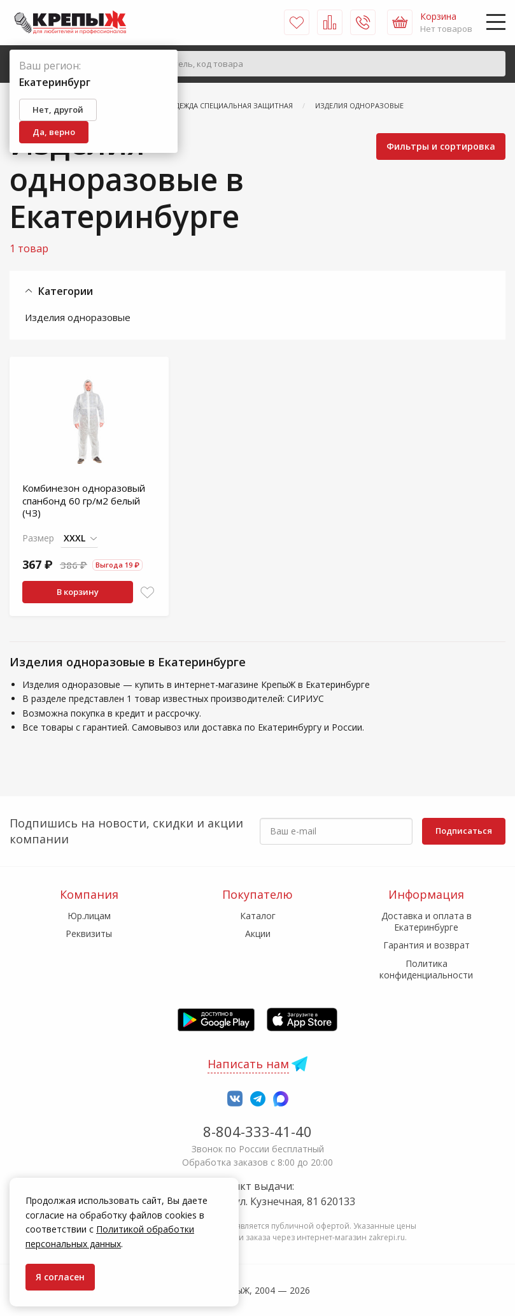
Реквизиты (89, 933)
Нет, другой (57, 109)
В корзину (78, 591)
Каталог (258, 916)
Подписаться (463, 830)
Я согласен (60, 1277)
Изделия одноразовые (78, 317)
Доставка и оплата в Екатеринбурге (426, 921)
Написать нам (248, 1063)
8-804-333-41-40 (257, 1131)
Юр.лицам (89, 916)
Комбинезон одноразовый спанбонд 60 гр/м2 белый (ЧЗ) (83, 500)
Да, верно (53, 132)
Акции (258, 933)
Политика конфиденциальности (426, 969)
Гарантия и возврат (426, 945)
